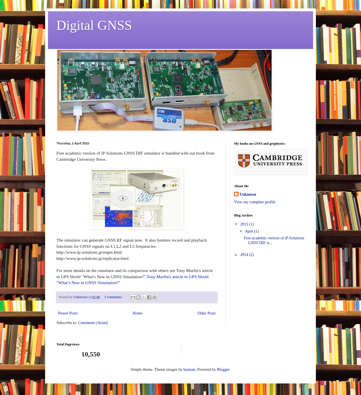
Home (137, 313)
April (249, 231)
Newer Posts (68, 313)
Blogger (223, 369)
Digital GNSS (94, 25)
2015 (244, 224)
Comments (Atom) (93, 323)
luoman (189, 369)
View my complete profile (255, 202)
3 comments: (114, 297)
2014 (244, 255)
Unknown (248, 194)
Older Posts (206, 313)
